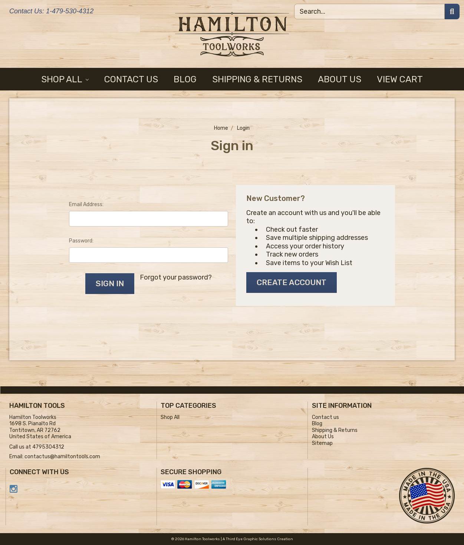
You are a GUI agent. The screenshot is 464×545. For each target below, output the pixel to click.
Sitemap (322, 443)
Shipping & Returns (257, 79)
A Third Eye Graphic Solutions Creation (258, 539)
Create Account (291, 282)
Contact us (131, 79)
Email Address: (86, 204)
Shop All (65, 79)
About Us (339, 79)
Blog (185, 79)
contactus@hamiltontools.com (62, 456)
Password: (81, 241)
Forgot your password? (176, 277)
